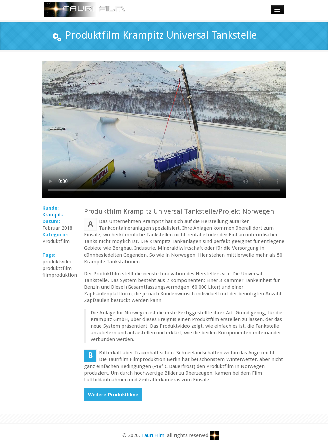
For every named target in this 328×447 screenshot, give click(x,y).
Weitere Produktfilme (113, 394)
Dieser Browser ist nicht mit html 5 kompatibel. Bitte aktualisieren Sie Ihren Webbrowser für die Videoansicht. (164, 129)
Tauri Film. (153, 435)
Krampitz (53, 215)
